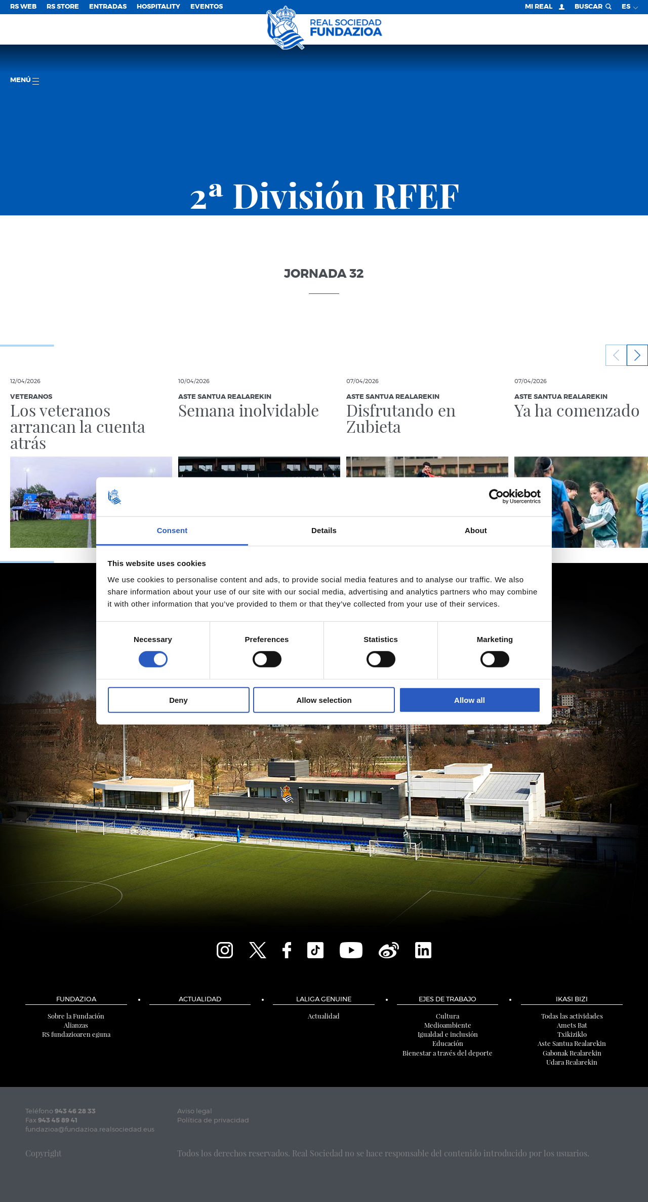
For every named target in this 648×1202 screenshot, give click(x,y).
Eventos (206, 7)
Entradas (108, 7)
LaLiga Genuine (323, 999)
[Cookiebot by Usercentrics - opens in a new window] (496, 496)
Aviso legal (194, 1111)
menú (24, 81)
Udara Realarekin (571, 1062)
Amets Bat (572, 1025)
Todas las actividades (572, 1015)
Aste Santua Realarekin (572, 1043)
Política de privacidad (213, 1120)
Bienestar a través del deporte (447, 1052)
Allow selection (323, 699)
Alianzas (76, 1025)
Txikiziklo (572, 1034)
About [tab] (476, 530)
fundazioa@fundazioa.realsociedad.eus (89, 1129)
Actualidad (200, 999)
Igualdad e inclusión (448, 1034)
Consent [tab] (172, 530)
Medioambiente (447, 1025)
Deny (178, 699)
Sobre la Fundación (76, 1015)
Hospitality (158, 7)
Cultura (447, 1015)
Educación (447, 1043)
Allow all (469, 699)
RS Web (23, 7)
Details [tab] (324, 530)
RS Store (63, 7)
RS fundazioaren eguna (76, 1034)
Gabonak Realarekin (572, 1052)
